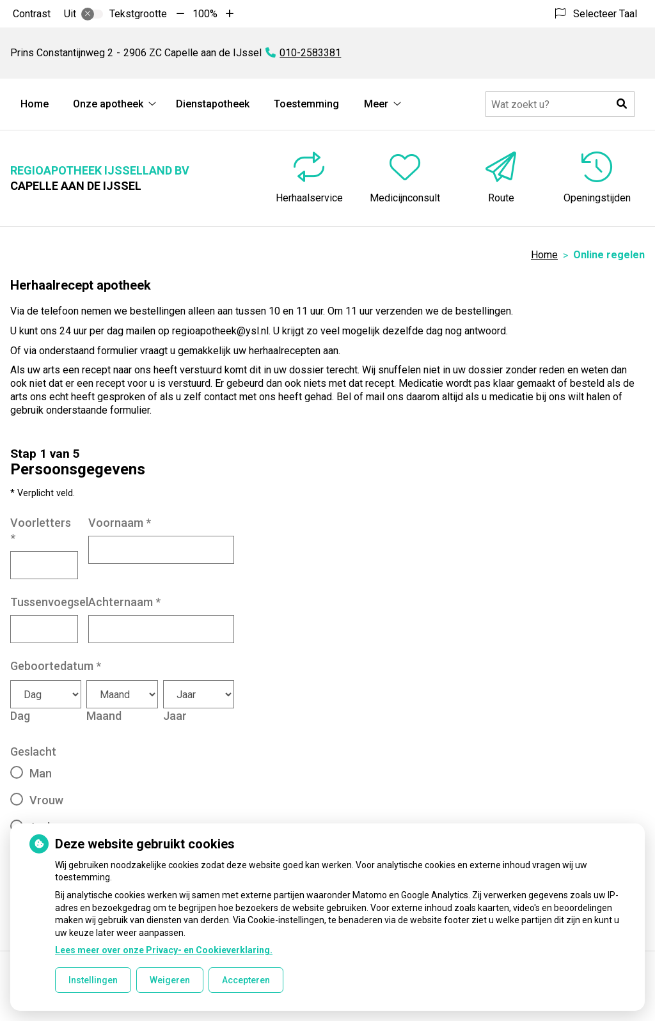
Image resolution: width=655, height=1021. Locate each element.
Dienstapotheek (212, 104)
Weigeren (170, 980)
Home (34, 104)
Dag (20, 715)
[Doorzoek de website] (560, 104)
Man (40, 773)
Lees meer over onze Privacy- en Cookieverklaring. (163, 950)
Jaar (175, 715)
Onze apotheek (108, 104)
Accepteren (246, 980)
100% (205, 14)
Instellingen (93, 980)
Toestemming (306, 104)
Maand (104, 715)
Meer (376, 104)
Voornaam (119, 522)
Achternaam (124, 602)
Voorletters (40, 530)
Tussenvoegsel (49, 602)
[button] (622, 104)
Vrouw (46, 800)
